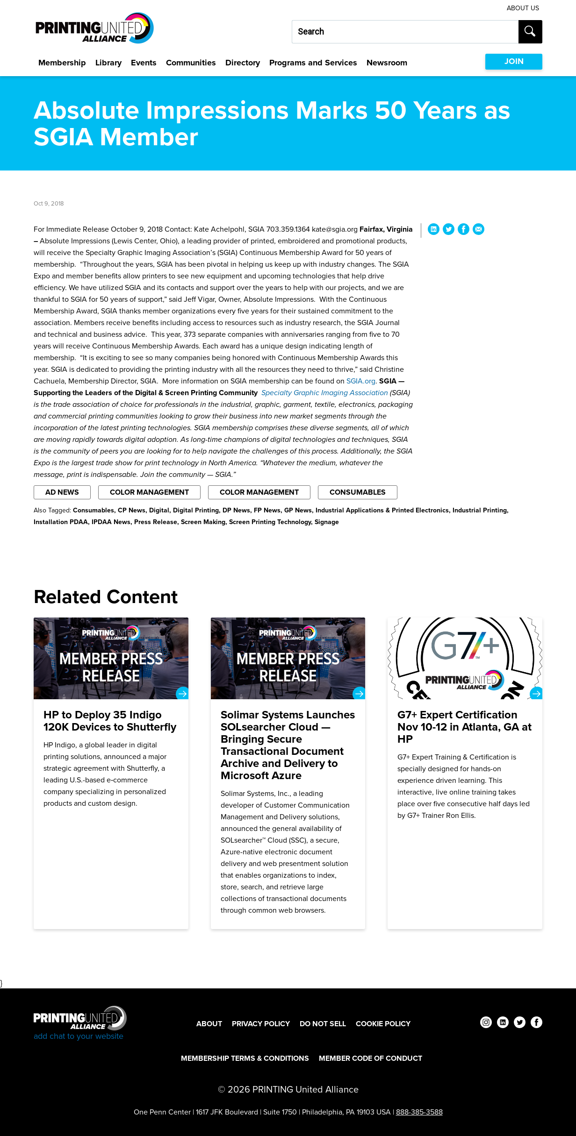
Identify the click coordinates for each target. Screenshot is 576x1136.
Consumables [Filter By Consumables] (358, 492)
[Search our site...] (405, 31)
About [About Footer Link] (209, 1023)
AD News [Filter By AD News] (62, 492)
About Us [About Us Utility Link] (523, 8)
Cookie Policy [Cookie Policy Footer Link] (383, 1023)
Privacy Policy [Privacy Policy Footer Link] (261, 1023)
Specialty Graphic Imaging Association (325, 392)
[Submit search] (530, 31)
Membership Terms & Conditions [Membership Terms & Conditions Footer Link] (245, 1058)
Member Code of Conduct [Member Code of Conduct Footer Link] (370, 1058)
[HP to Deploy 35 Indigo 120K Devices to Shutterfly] (111, 773)
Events (144, 63)
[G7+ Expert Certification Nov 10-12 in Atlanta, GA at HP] (465, 773)
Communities (191, 63)
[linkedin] (503, 1023)
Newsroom (387, 63)
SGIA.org (360, 381)
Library (108, 63)
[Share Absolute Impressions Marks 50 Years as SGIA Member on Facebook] (463, 230)
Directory (242, 63)
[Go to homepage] (80, 1024)
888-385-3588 (419, 1112)
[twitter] (520, 1023)
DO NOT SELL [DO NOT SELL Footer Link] (323, 1023)
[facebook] (536, 1023)
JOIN (514, 61)
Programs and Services (313, 63)
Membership (62, 63)
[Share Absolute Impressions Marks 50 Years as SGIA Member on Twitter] (448, 230)
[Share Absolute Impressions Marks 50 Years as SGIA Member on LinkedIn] (433, 230)
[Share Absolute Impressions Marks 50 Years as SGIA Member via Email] (478, 230)
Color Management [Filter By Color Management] (149, 492)
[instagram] (486, 1023)
